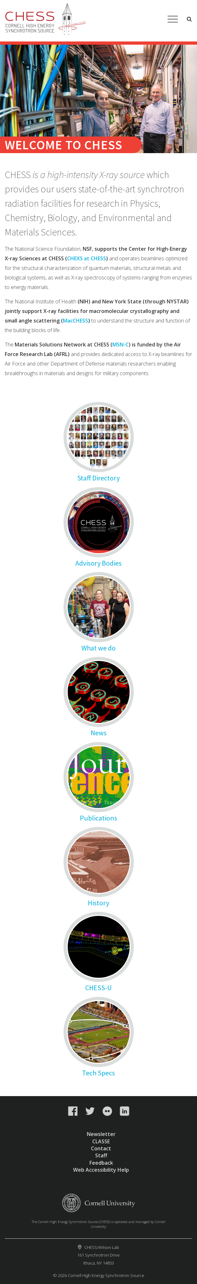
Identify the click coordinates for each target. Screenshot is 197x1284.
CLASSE (101, 1141)
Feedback (101, 1162)
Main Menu (172, 19)
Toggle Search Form (189, 19)
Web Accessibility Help (101, 1169)
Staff (101, 1155)
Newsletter (101, 1134)
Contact (101, 1148)
